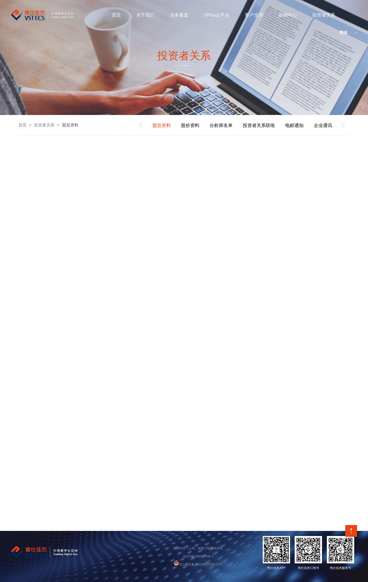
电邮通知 (294, 125)
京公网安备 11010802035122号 (198, 564)
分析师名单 (221, 125)
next (343, 125)
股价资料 (190, 125)
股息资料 (70, 125)
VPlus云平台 (216, 15)
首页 (116, 15)
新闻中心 (288, 15)
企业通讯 (323, 125)
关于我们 (145, 15)
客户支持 (254, 15)
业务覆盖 (179, 15)
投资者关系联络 (259, 125)
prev (140, 125)
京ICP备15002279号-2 (198, 556)
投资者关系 (323, 15)
